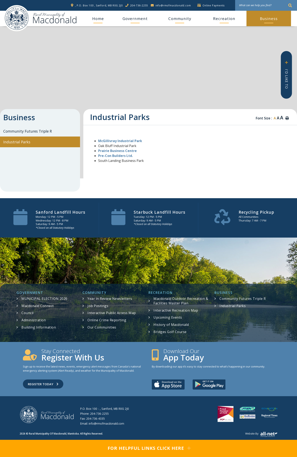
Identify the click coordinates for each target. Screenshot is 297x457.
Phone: (94, 414)
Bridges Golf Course (170, 332)
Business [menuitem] (269, 18)
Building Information (38, 327)
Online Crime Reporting (106, 320)
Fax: (92, 418)
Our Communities (101, 327)
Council (27, 313)
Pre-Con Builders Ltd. (115, 155)
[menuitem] (98, 18)
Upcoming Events (167, 317)
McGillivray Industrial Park (120, 141)
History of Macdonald (171, 324)
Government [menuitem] (135, 18)
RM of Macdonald (16, 18)
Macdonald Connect (37, 306)
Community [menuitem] (179, 18)
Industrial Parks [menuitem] (16, 141)
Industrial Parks (232, 306)
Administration (33, 320)
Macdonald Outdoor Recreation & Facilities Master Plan (180, 300)
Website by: (261, 434)
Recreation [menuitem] (224, 18)
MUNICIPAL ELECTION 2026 (44, 298)
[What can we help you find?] (266, 5)
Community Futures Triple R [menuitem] (27, 131)
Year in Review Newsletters (109, 298)
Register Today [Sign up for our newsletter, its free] (43, 384)
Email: (102, 423)
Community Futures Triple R (242, 298)
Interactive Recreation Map (175, 310)
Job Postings (97, 306)
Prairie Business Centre (117, 150)
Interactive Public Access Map (111, 313)
